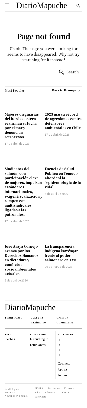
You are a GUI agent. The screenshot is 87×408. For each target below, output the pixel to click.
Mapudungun (39, 339)
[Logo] (41, 5)
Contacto (64, 363)
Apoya (62, 369)
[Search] (68, 72)
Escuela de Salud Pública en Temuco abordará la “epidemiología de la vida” (63, 177)
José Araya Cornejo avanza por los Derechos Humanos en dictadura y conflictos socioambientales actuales (22, 260)
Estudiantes (37, 345)
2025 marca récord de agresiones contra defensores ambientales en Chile (63, 121)
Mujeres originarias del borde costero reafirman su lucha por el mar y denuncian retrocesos (22, 125)
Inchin (62, 375)
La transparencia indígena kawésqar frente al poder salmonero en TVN (61, 253)
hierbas (10, 339)
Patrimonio (38, 322)
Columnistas (65, 322)
